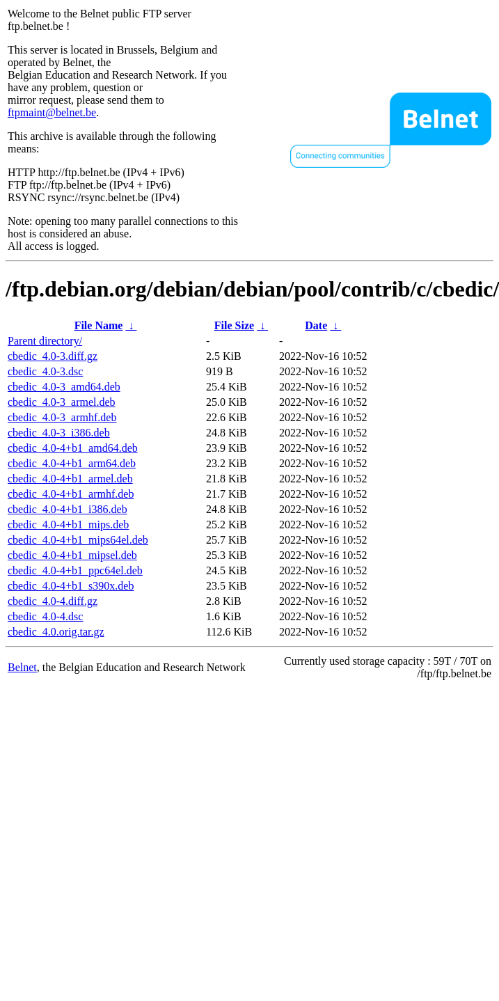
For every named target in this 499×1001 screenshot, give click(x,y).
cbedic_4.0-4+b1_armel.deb (70, 478)
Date (316, 325)
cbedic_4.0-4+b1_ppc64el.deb (75, 570)
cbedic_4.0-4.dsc (45, 616)
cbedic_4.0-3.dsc (45, 371)
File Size (234, 325)
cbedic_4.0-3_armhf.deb (62, 417)
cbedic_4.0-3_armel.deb (62, 402)
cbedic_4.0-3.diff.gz (52, 356)
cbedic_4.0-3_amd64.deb (64, 387)
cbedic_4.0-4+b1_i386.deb (67, 509)
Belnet (22, 667)
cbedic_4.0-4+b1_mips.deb (68, 524)
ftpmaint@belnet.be (52, 112)
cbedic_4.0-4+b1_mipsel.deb (72, 555)
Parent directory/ (45, 341)
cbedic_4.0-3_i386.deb (59, 433)
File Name (98, 325)
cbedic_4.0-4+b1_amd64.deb (73, 448)
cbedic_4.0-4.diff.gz (52, 601)
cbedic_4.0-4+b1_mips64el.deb (78, 540)
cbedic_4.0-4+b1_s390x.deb (71, 586)
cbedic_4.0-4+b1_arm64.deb (72, 463)
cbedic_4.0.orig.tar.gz (56, 632)
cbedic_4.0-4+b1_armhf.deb (71, 494)
